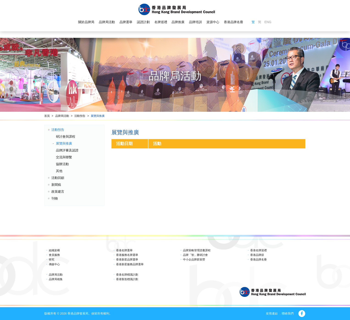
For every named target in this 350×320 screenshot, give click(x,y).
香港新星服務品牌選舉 (130, 264)
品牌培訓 (195, 22)
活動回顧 (57, 178)
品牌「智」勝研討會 (195, 255)
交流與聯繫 (64, 157)
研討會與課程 (65, 136)
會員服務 (54, 255)
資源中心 (212, 22)
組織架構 (54, 250)
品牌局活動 (107, 22)
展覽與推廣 (98, 116)
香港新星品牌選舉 (127, 259)
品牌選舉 (125, 22)
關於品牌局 (86, 22)
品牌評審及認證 (67, 150)
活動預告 (79, 116)
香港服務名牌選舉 (127, 255)
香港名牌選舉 (124, 250)
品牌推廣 (178, 22)
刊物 (54, 198)
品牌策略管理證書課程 (197, 250)
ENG (267, 22)
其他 (59, 171)
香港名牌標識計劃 (127, 274)
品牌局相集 (56, 279)
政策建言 (57, 191)
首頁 (47, 116)
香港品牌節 (257, 255)
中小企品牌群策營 (194, 259)
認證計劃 (143, 22)
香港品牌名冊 (233, 22)
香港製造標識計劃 (127, 279)
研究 (51, 259)
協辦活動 (62, 164)
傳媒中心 (54, 264)
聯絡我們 (288, 313)
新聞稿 (56, 184)
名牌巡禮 (160, 22)
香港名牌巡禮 (258, 250)
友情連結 (272, 313)
